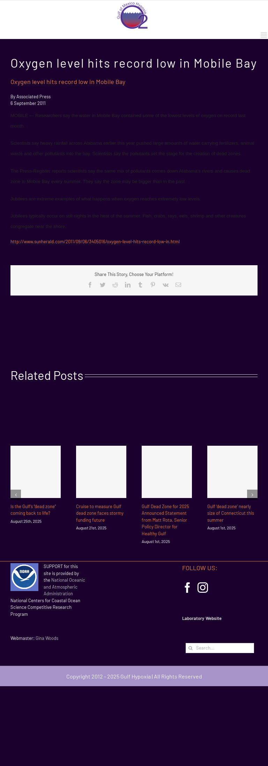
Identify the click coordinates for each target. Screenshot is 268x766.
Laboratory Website (202, 618)
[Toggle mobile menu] (264, 35)
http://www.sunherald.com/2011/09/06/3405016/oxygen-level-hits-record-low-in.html (95, 241)
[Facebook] (187, 587)
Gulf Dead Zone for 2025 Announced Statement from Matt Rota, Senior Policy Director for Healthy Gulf (165, 520)
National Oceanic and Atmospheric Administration (64, 586)
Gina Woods (47, 638)
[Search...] (220, 648)
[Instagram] (203, 587)
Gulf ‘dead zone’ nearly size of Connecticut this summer (230, 513)
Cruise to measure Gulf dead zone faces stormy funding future (100, 513)
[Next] (252, 495)
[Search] (191, 648)
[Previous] (15, 495)
